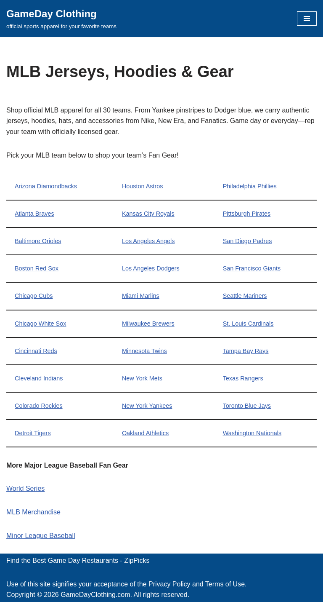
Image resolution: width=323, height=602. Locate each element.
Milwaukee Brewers (148, 323)
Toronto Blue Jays (247, 405)
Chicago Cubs (34, 295)
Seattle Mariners (245, 295)
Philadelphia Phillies (250, 186)
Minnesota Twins (144, 351)
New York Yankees (147, 405)
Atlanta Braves (34, 213)
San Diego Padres (247, 241)
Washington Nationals (252, 433)
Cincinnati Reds (36, 351)
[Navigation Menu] (307, 18)
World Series (25, 488)
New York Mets (142, 378)
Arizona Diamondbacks (46, 186)
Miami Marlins (140, 295)
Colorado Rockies (39, 405)
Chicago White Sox (40, 323)
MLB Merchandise (33, 512)
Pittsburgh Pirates (247, 213)
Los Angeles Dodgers (151, 268)
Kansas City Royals (148, 213)
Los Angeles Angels (148, 241)
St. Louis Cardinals (248, 323)
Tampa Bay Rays (246, 351)
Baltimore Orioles (38, 241)
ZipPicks (136, 560)
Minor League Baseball (40, 535)
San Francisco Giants (252, 268)
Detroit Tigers (33, 433)
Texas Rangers (243, 378)
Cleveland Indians (39, 378)
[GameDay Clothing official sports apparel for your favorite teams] (61, 18)
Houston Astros (142, 186)
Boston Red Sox (36, 268)
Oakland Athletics (145, 433)
